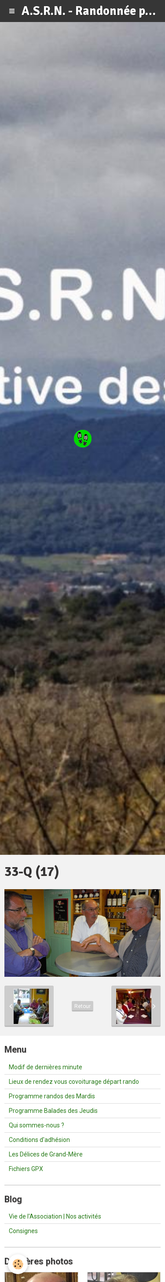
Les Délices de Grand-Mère (46, 1154)
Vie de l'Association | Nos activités (55, 1216)
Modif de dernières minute (45, 1067)
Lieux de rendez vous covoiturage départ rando (74, 1081)
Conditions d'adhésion (39, 1139)
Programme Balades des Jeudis (53, 1110)
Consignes (23, 1230)
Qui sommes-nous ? (36, 1125)
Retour (82, 1006)
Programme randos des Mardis (52, 1096)
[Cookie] (18, 1264)
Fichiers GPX (26, 1168)
